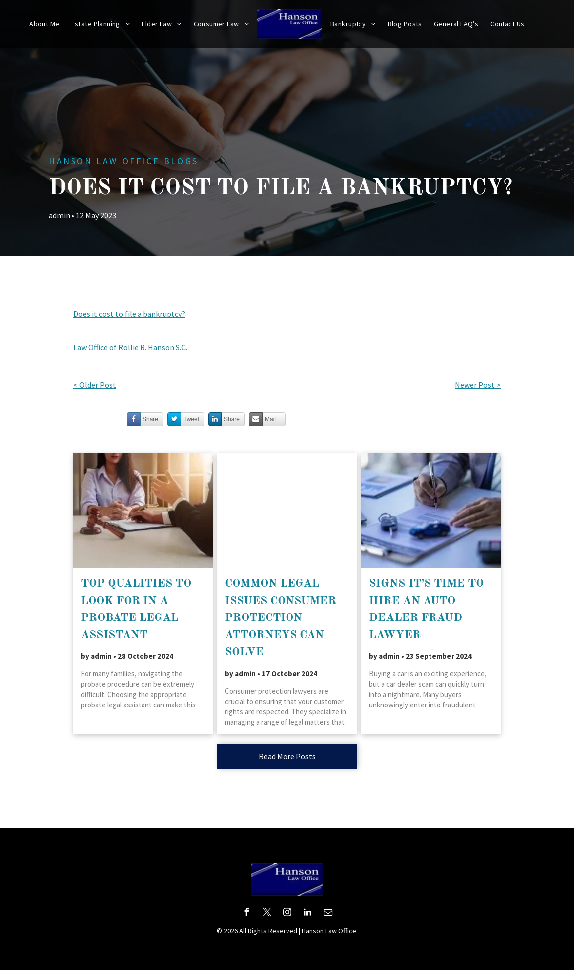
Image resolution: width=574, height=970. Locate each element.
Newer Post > (478, 385)
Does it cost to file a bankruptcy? (129, 314)
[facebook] (246, 913)
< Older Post (94, 385)
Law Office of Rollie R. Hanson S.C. (130, 347)
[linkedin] (307, 913)
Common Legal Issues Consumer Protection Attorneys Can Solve (280, 618)
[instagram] (287, 913)
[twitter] (266, 913)
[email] (327, 913)
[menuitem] (44, 24)
